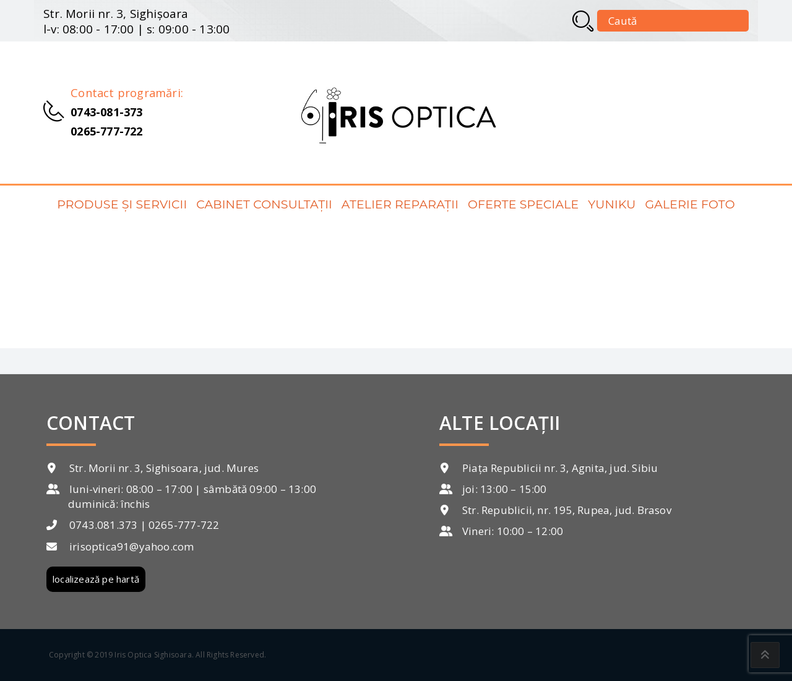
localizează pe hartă (96, 579)
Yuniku (611, 204)
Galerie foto (689, 204)
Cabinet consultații (264, 204)
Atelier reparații (400, 204)
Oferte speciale (523, 204)
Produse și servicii (122, 204)
